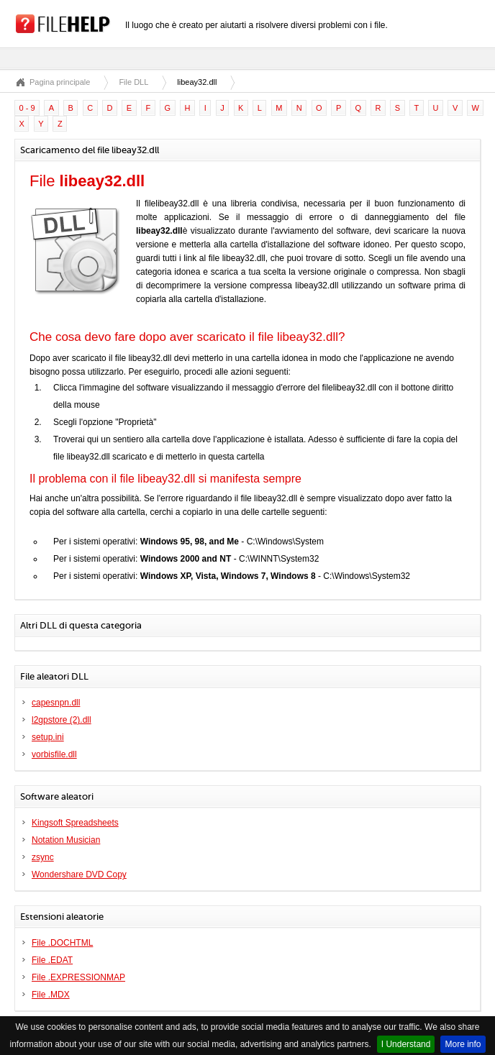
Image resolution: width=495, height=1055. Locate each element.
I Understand (406, 1044)
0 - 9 (27, 108)
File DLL (133, 82)
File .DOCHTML (62, 943)
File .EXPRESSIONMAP (78, 977)
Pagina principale (59, 82)
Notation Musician (66, 840)
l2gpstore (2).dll (61, 720)
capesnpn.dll (56, 703)
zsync (43, 857)
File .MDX (51, 995)
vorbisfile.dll (54, 754)
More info (463, 1044)
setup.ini (48, 737)
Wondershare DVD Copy (79, 874)
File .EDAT (52, 960)
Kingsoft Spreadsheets (75, 823)
